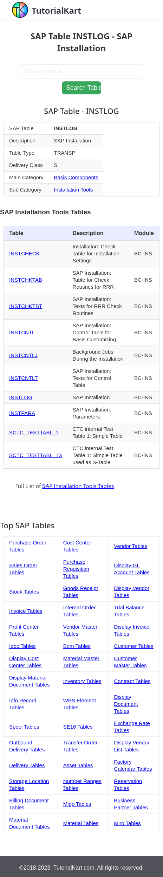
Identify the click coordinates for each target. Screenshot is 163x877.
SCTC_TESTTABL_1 (34, 432)
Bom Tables (77, 646)
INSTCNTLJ (23, 355)
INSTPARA (22, 413)
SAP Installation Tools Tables (78, 486)
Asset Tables (78, 765)
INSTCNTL (22, 332)
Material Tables (81, 823)
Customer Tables (133, 646)
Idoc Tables (22, 646)
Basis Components (76, 177)
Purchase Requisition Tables (76, 569)
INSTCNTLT (23, 378)
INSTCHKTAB (25, 280)
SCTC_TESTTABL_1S (35, 455)
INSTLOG (20, 397)
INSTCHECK (24, 253)
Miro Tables (127, 823)
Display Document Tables (126, 704)
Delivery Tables (27, 765)
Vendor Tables (130, 546)
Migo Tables (77, 804)
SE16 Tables (78, 727)
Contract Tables (132, 681)
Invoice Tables (26, 611)
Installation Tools (73, 190)
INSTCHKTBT (25, 306)
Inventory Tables (82, 681)
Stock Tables (24, 592)
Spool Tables (24, 727)
